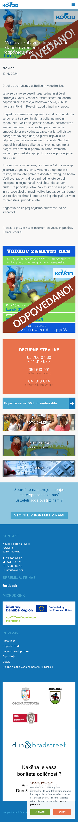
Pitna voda (9, 641)
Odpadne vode (11, 646)
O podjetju (9, 656)
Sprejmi (40, 812)
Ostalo (6, 662)
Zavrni (62, 812)
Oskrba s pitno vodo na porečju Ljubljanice (28, 667)
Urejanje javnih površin (16, 651)
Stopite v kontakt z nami (39, 515)
